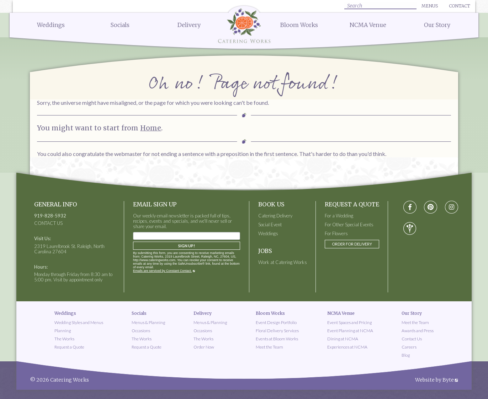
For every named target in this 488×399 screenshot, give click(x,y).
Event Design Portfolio (276, 322)
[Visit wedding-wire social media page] (409, 228)
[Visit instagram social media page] (451, 207)
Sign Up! (186, 245)
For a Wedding (339, 216)
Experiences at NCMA (347, 347)
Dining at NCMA (342, 338)
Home (150, 128)
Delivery (189, 24)
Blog (406, 355)
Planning (62, 330)
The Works (64, 338)
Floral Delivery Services (277, 330)
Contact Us (412, 338)
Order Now (203, 347)
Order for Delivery (352, 244)
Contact (459, 6)
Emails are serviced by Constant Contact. (162, 271)
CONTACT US (48, 223)
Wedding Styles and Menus (78, 322)
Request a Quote (69, 347)
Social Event (270, 224)
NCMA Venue (368, 24)
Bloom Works (299, 24)
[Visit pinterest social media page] (430, 207)
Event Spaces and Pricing (349, 322)
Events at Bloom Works (277, 338)
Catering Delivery (275, 216)
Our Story (437, 24)
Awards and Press (418, 330)
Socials (120, 24)
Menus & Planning (148, 322)
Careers (409, 347)
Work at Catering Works (282, 262)
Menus (429, 6)
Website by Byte (434, 380)
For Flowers (336, 233)
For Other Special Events (349, 224)
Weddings (51, 24)
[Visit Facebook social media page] (410, 207)
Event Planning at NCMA (350, 330)
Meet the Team (269, 347)
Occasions (141, 330)
